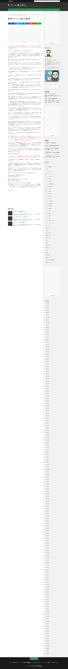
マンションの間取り (49, 208)
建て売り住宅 (48, 245)
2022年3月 (47, 310)
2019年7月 (47, 388)
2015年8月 (47, 503)
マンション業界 (48, 215)
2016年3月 (47, 486)
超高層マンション (48, 262)
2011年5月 (47, 628)
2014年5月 (47, 540)
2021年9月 (47, 324)
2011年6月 (47, 626)
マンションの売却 (48, 191)
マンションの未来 (48, 198)
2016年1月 (47, 491)
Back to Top (34, 658)
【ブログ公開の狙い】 (49, 166)
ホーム (10, 9)
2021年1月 (47, 344)
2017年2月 (47, 459)
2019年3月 (47, 398)
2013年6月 (47, 567)
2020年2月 (47, 371)
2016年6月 (47, 479)
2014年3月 (47, 545)
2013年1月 (47, 579)
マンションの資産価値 (54, 157)
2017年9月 (47, 442)
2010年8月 (47, 650)
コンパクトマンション (49, 171)
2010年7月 (47, 653)
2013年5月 (47, 569)
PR (46, 164)
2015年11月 (47, 496)
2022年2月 (47, 312)
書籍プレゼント (48, 247)
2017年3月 (47, 457)
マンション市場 (22, 9)
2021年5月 (47, 334)
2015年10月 (47, 498)
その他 (47, 169)
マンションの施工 (48, 196)
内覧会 (47, 242)
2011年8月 (47, 621)
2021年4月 (47, 337)
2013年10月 (47, 557)
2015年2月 (47, 518)
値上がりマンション (49, 237)
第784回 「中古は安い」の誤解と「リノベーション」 (52, 100)
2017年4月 (47, 454)
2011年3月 (47, 633)
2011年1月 (47, 638)
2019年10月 (47, 381)
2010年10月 (47, 645)
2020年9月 (47, 354)
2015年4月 (47, 513)
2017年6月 (47, 449)
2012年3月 (47, 604)
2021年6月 (47, 332)
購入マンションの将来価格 (50, 259)
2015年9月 (47, 501)
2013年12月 (47, 552)
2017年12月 (47, 435)
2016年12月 (47, 464)
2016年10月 (47, 469)
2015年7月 (47, 506)
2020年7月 (47, 359)
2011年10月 (47, 616)
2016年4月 (47, 484)
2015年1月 (47, 520)
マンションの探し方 (49, 193)
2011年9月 (47, 618)
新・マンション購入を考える (17, 5)
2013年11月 (47, 555)
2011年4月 (47, 631)
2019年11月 (47, 378)
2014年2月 (47, 547)
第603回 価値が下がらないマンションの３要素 (53, 156)
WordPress (41, 666)
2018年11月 (47, 408)
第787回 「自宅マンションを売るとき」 (35, 1)
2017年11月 (47, 437)
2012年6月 (47, 596)
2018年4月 (47, 425)
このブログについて (55, 9)
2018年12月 (47, 405)
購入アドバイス (15, 9)
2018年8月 (47, 415)
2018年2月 (47, 430)
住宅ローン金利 (48, 232)
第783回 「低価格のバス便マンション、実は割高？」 (52, 102)
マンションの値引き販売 (54, 154)
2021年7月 (47, 329)
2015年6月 (47, 508)
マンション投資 (48, 213)
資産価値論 (27, 9)
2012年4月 (47, 601)
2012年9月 (47, 589)
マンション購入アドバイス (50, 220)
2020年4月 (47, 366)
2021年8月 (47, 327)
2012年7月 (47, 594)
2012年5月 (47, 599)
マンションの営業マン (49, 186)
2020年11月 (47, 349)
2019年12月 (47, 376)
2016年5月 (47, 481)
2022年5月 (47, 305)
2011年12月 (47, 611)
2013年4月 (47, 572)
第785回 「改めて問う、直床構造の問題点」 (51, 98)
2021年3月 (47, 339)
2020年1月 (47, 373)
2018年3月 (47, 427)
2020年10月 (47, 351)
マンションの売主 (47, 9)
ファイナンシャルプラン (49, 176)
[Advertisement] (24, 34)
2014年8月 (47, 533)
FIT (34, 666)
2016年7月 (47, 476)
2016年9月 (47, 471)
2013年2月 (47, 577)
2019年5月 (47, 393)
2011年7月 (47, 623)
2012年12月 (47, 582)
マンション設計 (33, 9)
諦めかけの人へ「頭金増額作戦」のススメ (20, 211)
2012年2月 (47, 606)
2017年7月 (47, 447)
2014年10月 (47, 528)
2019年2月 (47, 400)
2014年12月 (47, 523)
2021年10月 (47, 322)
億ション (47, 240)
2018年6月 (47, 420)
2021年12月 (47, 317)
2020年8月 (47, 356)
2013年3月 (47, 574)
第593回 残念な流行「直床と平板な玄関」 (52, 145)
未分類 (52, 150)
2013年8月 (47, 562)
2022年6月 (47, 302)
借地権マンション (48, 235)
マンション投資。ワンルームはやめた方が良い (21, 216)
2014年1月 (47, 550)
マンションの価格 (48, 181)
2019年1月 (47, 403)
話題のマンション (48, 257)
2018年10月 (47, 410)
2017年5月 (47, 452)
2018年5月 (47, 422)
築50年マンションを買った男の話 (51, 142)
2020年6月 (47, 361)
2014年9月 (47, 530)
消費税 (47, 252)
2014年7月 (47, 535)
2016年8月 (47, 474)
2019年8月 (47, 386)
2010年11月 (47, 643)
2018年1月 (47, 432)
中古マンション (40, 9)
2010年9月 (47, 648)
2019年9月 (47, 383)
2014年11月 (47, 525)
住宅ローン (47, 230)
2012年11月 (47, 584)
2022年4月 (47, 307)
